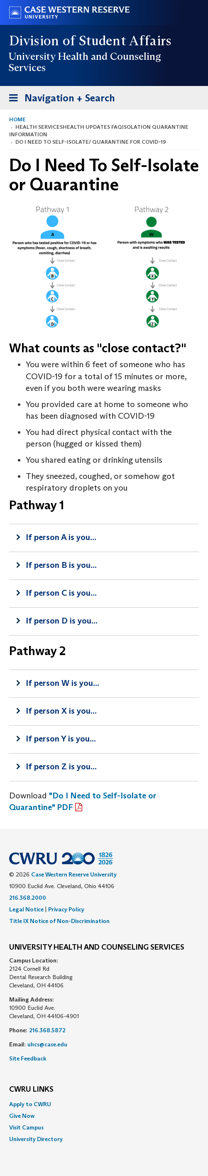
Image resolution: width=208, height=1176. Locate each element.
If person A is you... (61, 537)
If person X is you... (61, 711)
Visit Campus (26, 1127)
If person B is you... (61, 565)
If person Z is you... (61, 766)
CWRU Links (31, 1089)
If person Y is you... (61, 739)
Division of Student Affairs (90, 40)
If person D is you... (62, 621)
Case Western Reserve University (74, 874)
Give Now (21, 1116)
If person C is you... (61, 593)
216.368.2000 (27, 897)
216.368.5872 (47, 1030)
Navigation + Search (59, 99)
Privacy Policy (66, 909)
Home (17, 119)
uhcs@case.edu (47, 1044)
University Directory (36, 1139)
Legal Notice (26, 909)
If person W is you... (62, 683)
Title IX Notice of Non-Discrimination (59, 921)
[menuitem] (104, 1104)
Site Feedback (27, 1058)
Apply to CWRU (30, 1104)
